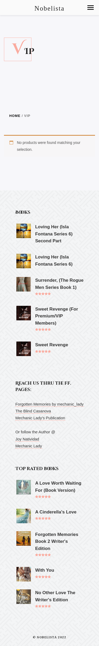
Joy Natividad (27, 439)
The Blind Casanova (33, 411)
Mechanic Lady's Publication (40, 418)
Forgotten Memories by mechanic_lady (49, 404)
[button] (90, 7)
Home (15, 116)
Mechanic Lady (28, 446)
